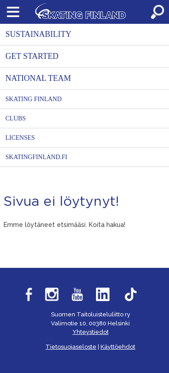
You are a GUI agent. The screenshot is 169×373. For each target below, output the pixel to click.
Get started (32, 56)
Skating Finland (33, 99)
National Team (38, 78)
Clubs (15, 118)
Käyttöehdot (117, 346)
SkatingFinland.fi (36, 157)
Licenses (20, 137)
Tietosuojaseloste (71, 346)
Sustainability (38, 34)
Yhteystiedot (91, 332)
